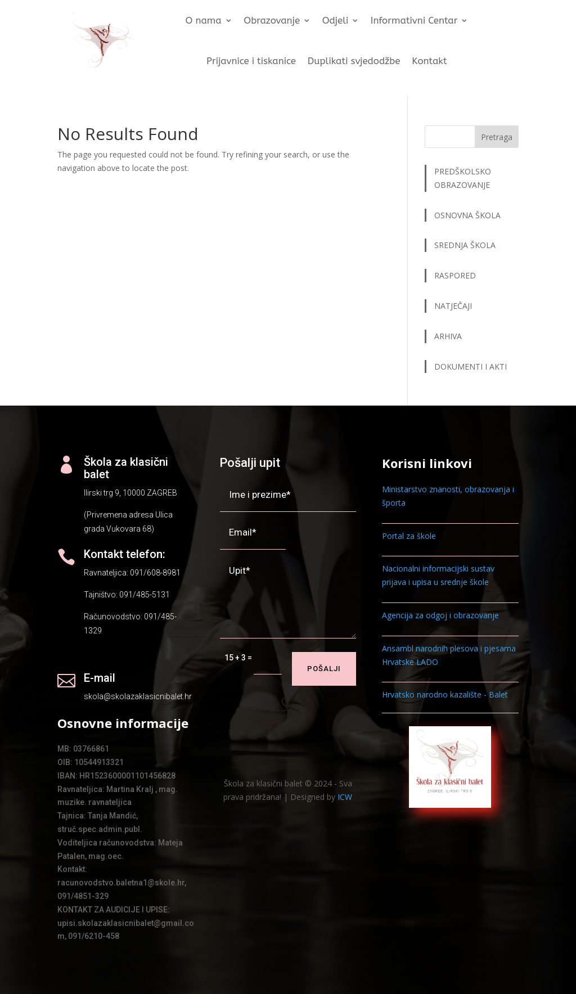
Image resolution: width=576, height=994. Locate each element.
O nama (204, 21)
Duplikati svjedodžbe (354, 61)
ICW (345, 796)
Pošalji (324, 668)
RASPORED (456, 275)
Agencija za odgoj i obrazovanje (440, 615)
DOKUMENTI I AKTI (470, 366)
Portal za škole (409, 535)
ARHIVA (448, 336)
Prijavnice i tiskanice (251, 61)
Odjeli (335, 21)
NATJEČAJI (454, 305)
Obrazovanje (272, 21)
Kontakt (429, 61)
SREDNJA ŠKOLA (465, 245)
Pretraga (496, 137)
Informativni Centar (414, 21)
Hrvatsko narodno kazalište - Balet (445, 694)
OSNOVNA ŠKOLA (467, 215)
